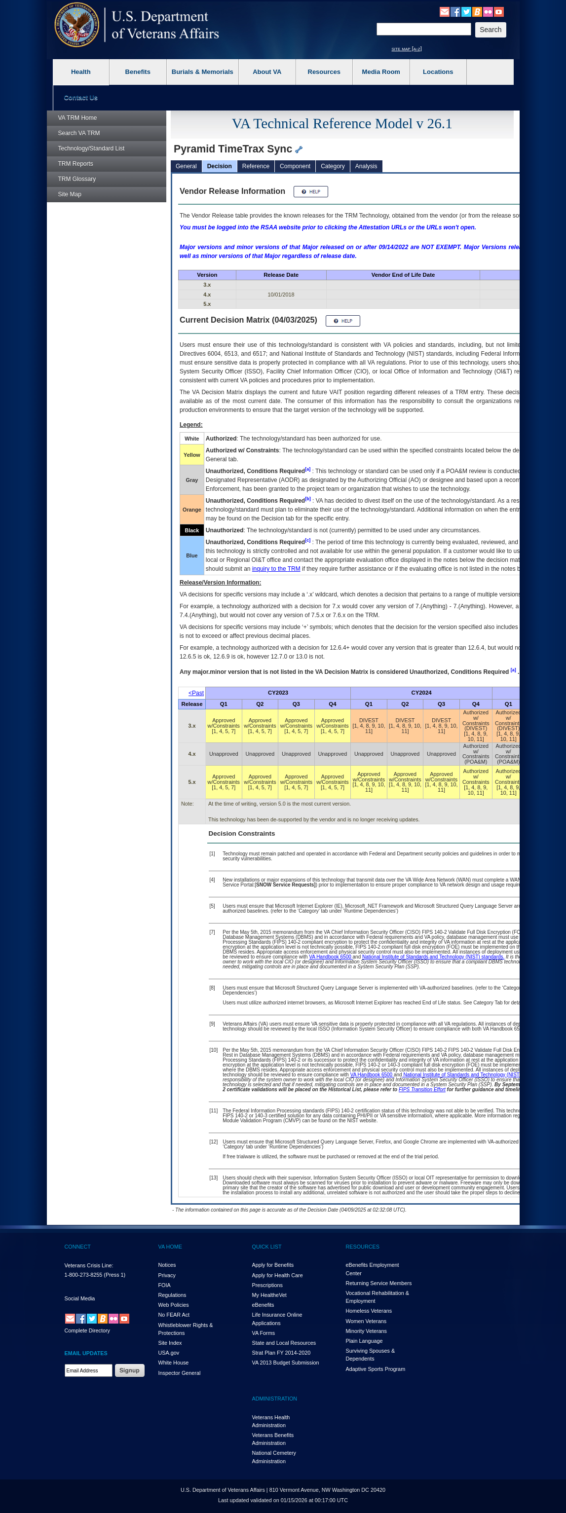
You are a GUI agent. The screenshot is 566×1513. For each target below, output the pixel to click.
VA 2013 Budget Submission (285, 1362)
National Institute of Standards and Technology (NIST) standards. (433, 956)
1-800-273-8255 (84, 1275)
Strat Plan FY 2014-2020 (281, 1353)
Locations (438, 71)
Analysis (366, 166)
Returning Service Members (379, 1283)
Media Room (381, 71)
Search (79, 133)
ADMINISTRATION (275, 1399)
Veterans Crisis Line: (89, 1265)
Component (295, 166)
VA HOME (170, 1247)
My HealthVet (269, 1295)
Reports (75, 163)
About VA (267, 71)
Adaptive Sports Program (376, 1369)
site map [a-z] (407, 48)
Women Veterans (366, 1321)
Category (333, 166)
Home (77, 117)
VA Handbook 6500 (330, 956)
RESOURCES (362, 1247)
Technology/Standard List (91, 148)
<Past (196, 693)
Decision (219, 166)
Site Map (69, 194)
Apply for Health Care (277, 1275)
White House (173, 1362)
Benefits (138, 71)
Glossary (77, 179)
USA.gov (169, 1353)
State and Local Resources (284, 1343)
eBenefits (263, 1305)
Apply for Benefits (273, 1265)
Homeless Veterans (369, 1311)
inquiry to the (276, 568)
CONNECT (78, 1247)
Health (81, 71)
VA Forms (263, 1333)
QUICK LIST (267, 1247)
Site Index (170, 1343)
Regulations (172, 1295)
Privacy (167, 1275)
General (186, 166)
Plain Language (364, 1341)
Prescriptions (267, 1285)
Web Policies (173, 1305)
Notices (167, 1265)
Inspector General (179, 1373)
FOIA (164, 1285)
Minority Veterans (366, 1331)
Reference (255, 166)
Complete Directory (87, 1330)
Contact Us (81, 97)
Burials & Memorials (202, 71)
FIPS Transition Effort (422, 1089)
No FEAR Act (174, 1315)
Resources (324, 71)
